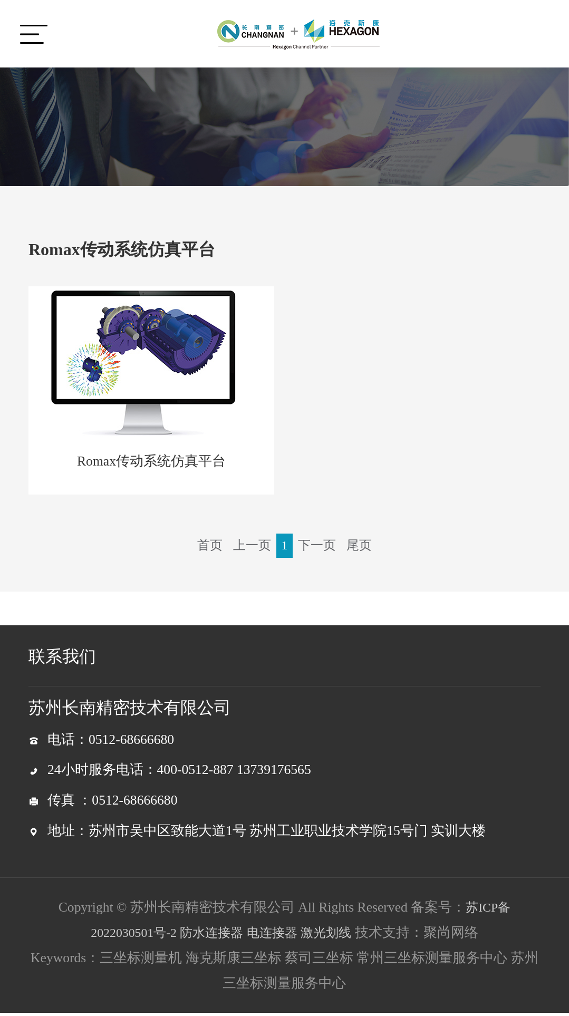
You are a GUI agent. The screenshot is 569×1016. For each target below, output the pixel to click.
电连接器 (275, 935)
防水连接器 (211, 935)
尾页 (364, 548)
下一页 (319, 548)
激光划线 (334, 935)
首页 (205, 548)
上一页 (250, 548)
